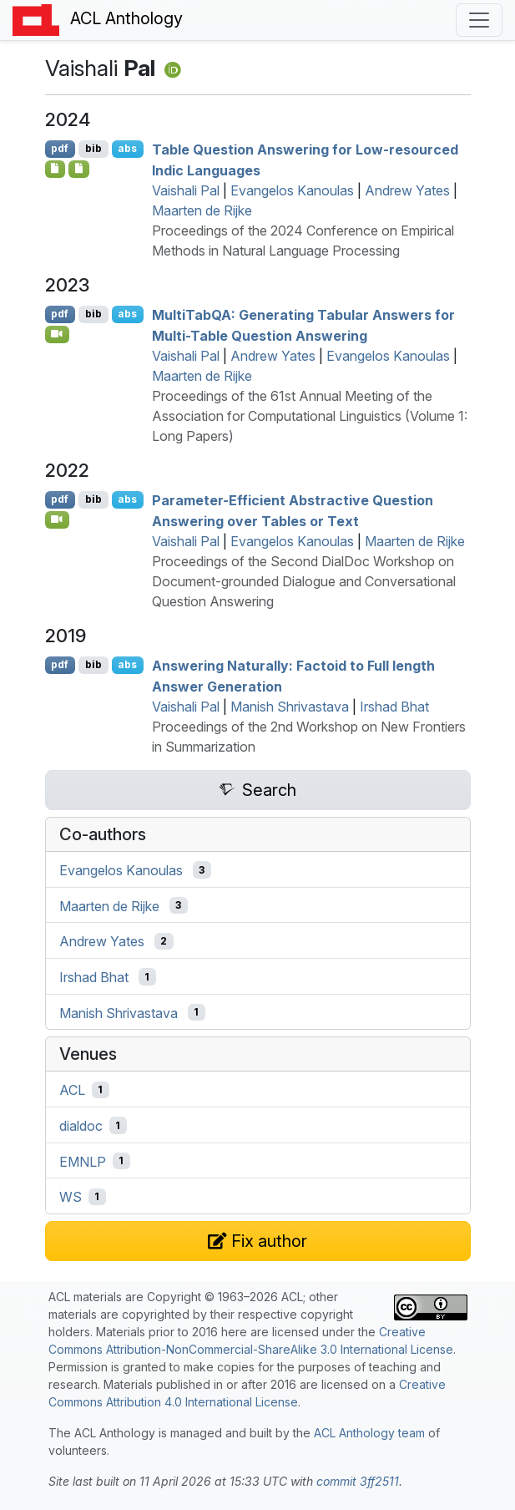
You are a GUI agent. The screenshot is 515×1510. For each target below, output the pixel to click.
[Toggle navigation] (479, 20)
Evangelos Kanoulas (292, 190)
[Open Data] (78, 168)
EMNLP (82, 1161)
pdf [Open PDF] (59, 148)
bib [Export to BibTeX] (93, 148)
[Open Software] (55, 168)
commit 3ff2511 (357, 1481)
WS (70, 1196)
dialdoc (81, 1125)
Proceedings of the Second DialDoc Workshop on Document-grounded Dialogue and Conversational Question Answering (304, 581)
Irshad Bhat (394, 706)
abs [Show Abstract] (127, 148)
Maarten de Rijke (202, 210)
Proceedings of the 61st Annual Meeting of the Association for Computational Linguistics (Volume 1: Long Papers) (309, 416)
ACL (72, 1090)
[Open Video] (57, 334)
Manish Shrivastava (289, 706)
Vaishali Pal (186, 190)
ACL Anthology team (369, 1433)
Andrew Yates (407, 190)
